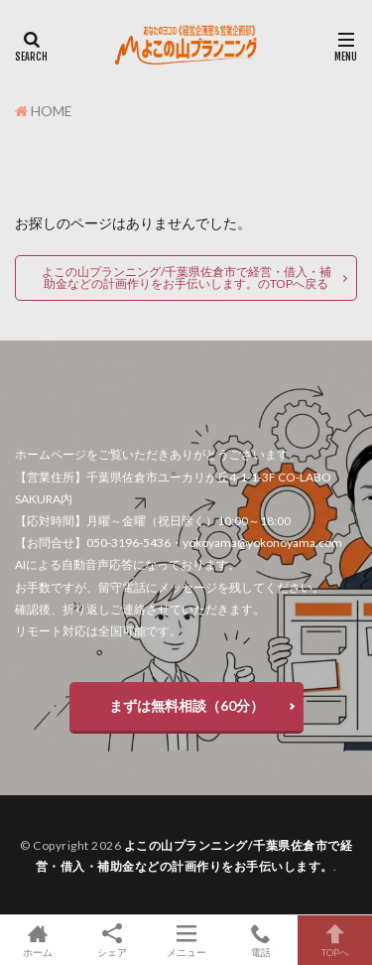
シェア (111, 940)
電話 (260, 940)
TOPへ (335, 940)
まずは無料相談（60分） (186, 705)
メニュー (186, 940)
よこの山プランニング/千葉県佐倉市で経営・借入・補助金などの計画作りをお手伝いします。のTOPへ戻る (186, 277)
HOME (51, 110)
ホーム (37, 940)
